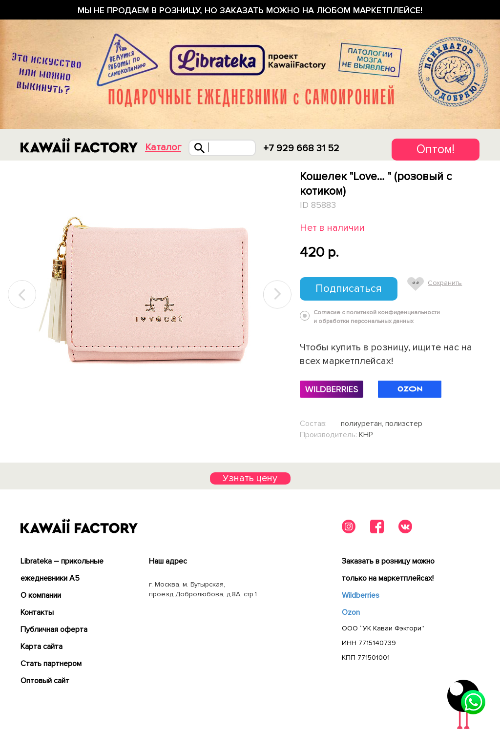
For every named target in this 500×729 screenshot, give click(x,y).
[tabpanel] (150, 295)
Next (277, 294)
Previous (22, 294)
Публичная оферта (54, 629)
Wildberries (360, 595)
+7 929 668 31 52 (301, 148)
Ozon (351, 612)
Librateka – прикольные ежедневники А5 (62, 569)
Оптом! (436, 149)
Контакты (37, 612)
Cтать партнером (51, 663)
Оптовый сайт (45, 681)
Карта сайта (41, 646)
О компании (41, 595)
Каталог (163, 147)
